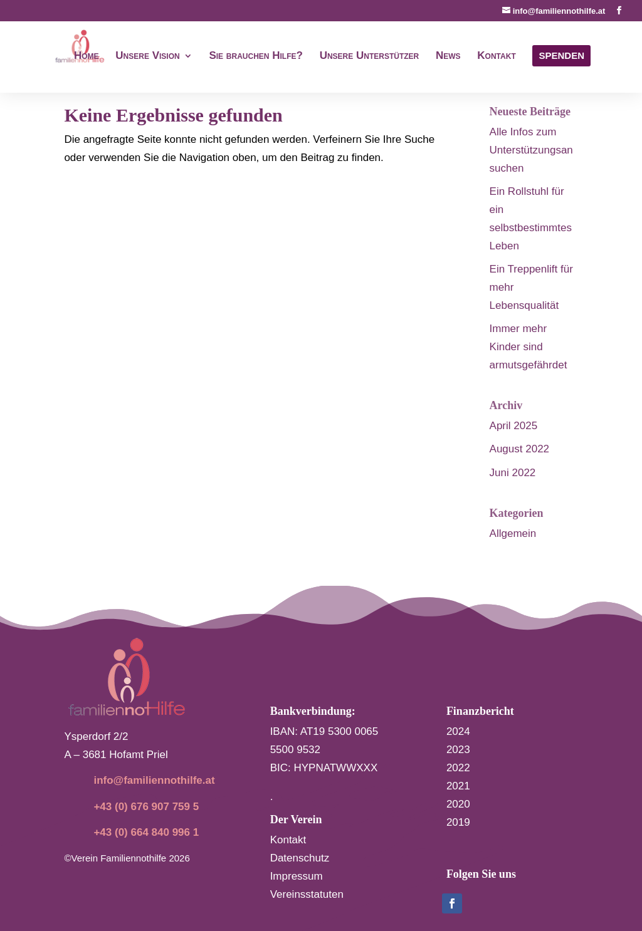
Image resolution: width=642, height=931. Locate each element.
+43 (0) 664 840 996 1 (146, 832)
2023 (458, 750)
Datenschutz (300, 858)
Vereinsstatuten (307, 894)
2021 (458, 786)
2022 (458, 768)
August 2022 (519, 449)
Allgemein (513, 533)
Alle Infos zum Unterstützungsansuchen (531, 150)
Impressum (296, 876)
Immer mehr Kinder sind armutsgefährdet (528, 347)
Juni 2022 (513, 473)
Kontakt (288, 840)
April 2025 (514, 426)
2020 (458, 804)
